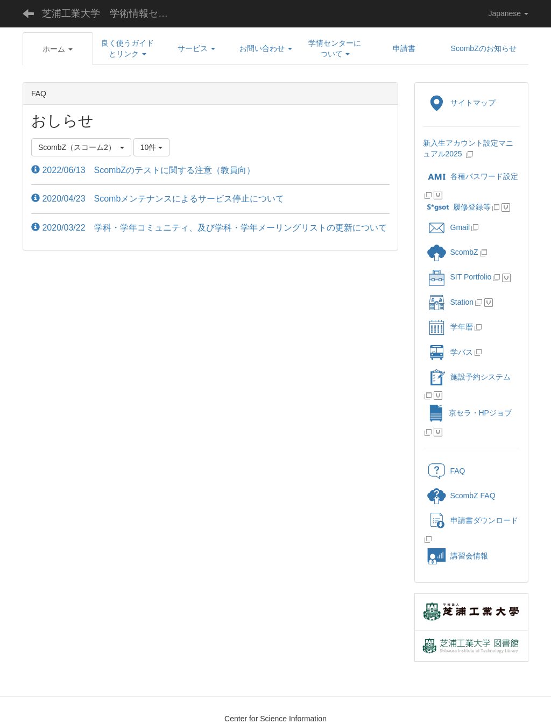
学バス (450, 352)
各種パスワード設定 (472, 176)
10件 (151, 147)
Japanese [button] (508, 13)
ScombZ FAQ (461, 495)
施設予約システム (469, 376)
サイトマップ (461, 102)
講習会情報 (457, 555)
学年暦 (450, 326)
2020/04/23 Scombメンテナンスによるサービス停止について (157, 198)
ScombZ (464, 252)
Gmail (448, 227)
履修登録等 (459, 207)
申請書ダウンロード (472, 520)
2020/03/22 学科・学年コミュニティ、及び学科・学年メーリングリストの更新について (209, 227)
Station (450, 302)
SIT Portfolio (459, 277)
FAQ (446, 471)
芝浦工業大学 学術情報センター (113, 13)
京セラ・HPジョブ (469, 412)
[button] (58, 49)
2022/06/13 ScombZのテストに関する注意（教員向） (143, 170)
